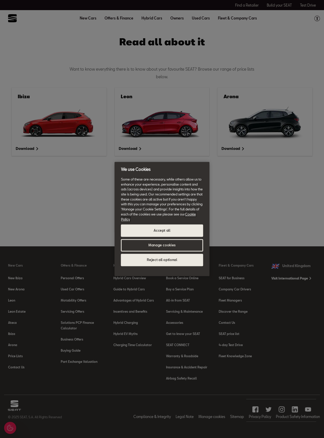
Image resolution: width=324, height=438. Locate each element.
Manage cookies (162, 245)
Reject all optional (162, 260)
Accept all (162, 231)
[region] (162, 219)
